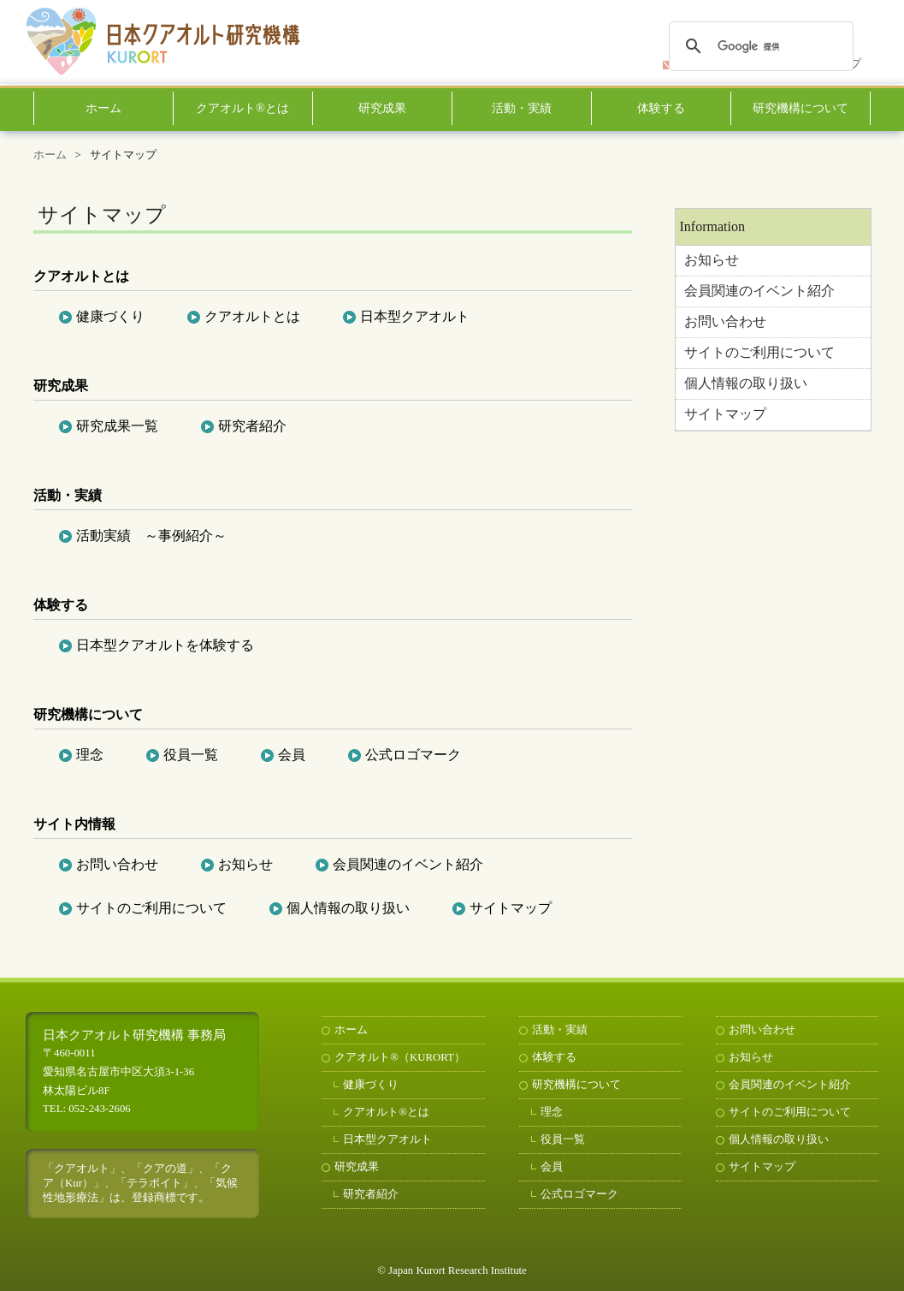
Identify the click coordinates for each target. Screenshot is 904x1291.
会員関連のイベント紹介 (759, 290)
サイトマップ (725, 414)
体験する (661, 108)
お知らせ (711, 260)
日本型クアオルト (415, 316)
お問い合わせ (725, 321)
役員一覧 (190, 754)
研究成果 (382, 108)
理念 (89, 754)
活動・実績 (522, 108)
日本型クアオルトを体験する (165, 645)
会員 (291, 754)
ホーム (103, 108)
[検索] (759, 46)
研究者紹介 (252, 426)
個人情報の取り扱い (745, 383)
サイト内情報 (74, 824)
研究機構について (800, 108)
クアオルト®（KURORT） (399, 1057)
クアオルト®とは (242, 108)
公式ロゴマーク (413, 754)
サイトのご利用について (759, 352)
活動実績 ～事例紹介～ (151, 535)
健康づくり (110, 316)
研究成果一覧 (117, 426)
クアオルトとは (81, 276)
